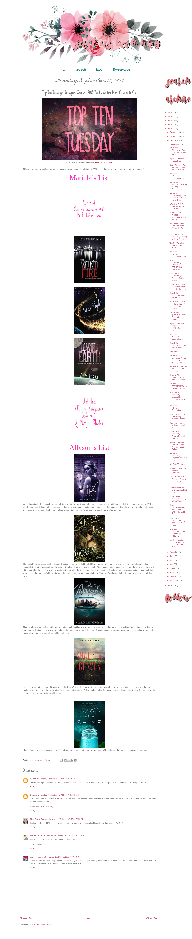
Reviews (99, 70)
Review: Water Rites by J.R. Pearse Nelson (178, 368)
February (174, 576)
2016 (170, 125)
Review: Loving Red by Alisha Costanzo (177, 470)
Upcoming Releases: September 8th (176, 408)
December (174, 132)
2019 (170, 112)
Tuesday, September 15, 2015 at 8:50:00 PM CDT (62, 819)
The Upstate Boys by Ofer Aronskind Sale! (178, 490)
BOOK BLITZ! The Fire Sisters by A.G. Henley (177, 206)
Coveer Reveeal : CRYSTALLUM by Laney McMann (178, 386)
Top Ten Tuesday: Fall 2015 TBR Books (176, 245)
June (172, 560)
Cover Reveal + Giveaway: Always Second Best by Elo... (177, 434)
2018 (170, 116)
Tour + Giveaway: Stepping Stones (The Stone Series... (177, 480)
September (175, 144)
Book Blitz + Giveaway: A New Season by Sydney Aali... (177, 359)
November (174, 136)
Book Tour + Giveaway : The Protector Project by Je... (177, 151)
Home (64, 70)
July (172, 556)
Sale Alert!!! (174, 351)
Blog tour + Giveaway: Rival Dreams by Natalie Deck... (177, 532)
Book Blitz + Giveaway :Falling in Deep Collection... (178, 185)
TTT (43, 844)
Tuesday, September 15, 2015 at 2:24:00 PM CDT (61, 779)
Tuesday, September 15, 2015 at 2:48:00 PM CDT (61, 795)
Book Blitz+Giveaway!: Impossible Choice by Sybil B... (177, 509)
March (173, 572)
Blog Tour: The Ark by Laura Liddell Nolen (177, 425)
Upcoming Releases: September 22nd (177, 254)
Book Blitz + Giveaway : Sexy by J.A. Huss (177, 345)
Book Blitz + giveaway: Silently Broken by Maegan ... (178, 315)
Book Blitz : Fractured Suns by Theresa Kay (177, 295)
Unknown (34, 779)
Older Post (152, 918)
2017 (170, 120)
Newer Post (27, 918)
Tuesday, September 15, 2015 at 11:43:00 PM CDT (67, 835)
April (172, 568)
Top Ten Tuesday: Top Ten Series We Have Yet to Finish (177, 445)
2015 (170, 129)
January (173, 580)
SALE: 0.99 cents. (177, 464)
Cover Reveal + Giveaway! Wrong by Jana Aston (178, 236)
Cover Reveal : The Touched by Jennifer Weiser (177, 416)
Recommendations (122, 70)
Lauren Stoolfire (37, 835)
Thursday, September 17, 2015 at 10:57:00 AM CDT (58, 857)
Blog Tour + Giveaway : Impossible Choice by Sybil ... (177, 397)
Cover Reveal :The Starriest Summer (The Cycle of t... (177, 286)
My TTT (125, 823)
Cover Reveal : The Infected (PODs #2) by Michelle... (177, 167)
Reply (32, 786)
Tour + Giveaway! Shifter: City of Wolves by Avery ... (177, 226)
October (173, 140)
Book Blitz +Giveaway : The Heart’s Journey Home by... (177, 196)
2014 (170, 586)
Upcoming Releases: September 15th (177, 336)
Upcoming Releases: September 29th (177, 176)
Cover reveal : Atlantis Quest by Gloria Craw (177, 498)
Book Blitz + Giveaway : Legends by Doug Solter (178, 456)
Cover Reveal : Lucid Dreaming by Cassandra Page (177, 521)
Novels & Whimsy (45, 807)
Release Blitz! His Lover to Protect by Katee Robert (177, 377)
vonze (33, 857)
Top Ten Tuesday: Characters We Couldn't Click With (176, 543)
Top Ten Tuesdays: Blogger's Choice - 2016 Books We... (177, 326)
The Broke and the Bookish (101, 162)
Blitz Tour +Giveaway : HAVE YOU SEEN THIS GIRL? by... (175, 265)
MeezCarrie (35, 819)
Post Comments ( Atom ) (42, 924)
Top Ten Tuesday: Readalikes (176, 159)
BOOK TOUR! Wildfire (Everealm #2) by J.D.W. (177, 216)
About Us (81, 70)
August (173, 552)
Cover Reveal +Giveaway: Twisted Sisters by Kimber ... (176, 276)
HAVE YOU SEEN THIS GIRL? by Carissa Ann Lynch (177, 305)
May (172, 564)
